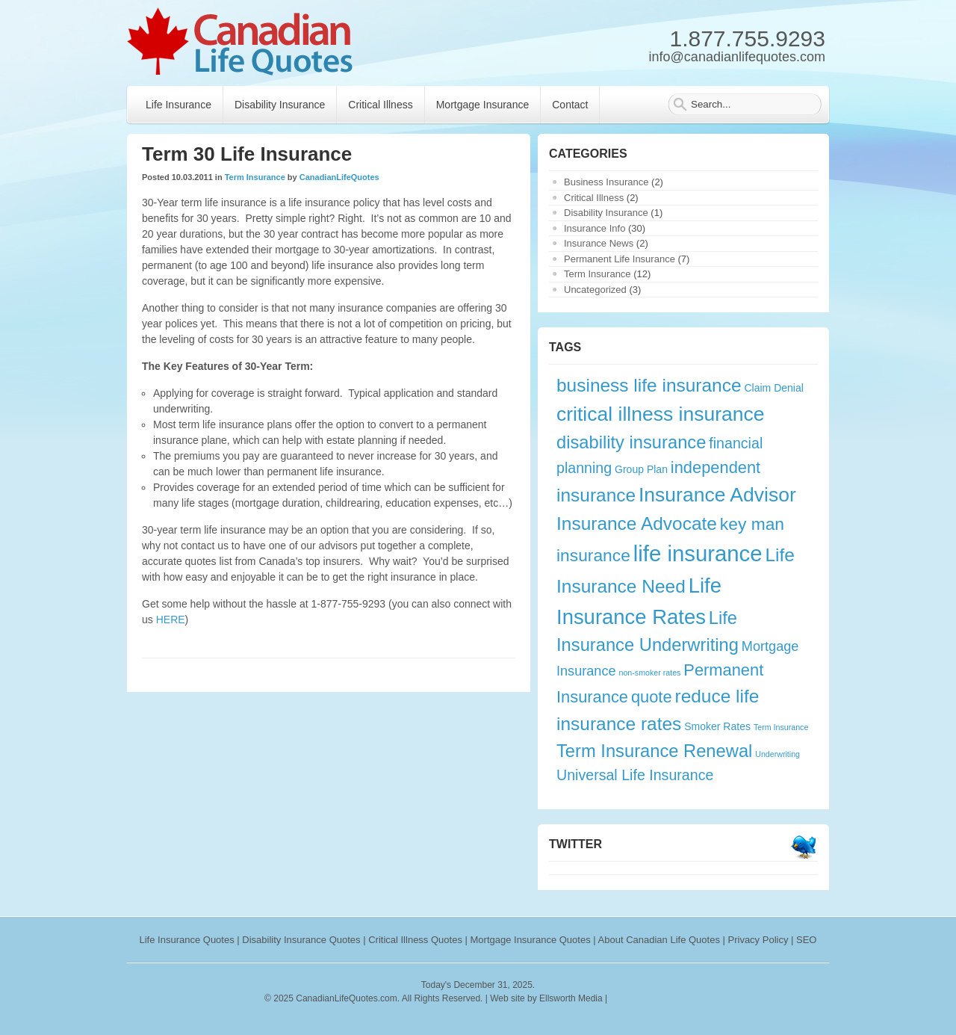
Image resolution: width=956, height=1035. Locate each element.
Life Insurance (178, 105)
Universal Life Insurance (634, 775)
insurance (596, 495)
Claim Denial (773, 388)
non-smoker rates (650, 672)
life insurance (698, 553)
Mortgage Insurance (483, 105)
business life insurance (649, 385)
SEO (806, 939)
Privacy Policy (758, 939)
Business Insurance (606, 182)
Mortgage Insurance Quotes (531, 939)
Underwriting (777, 754)
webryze (675, 998)
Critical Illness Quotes (415, 939)
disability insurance (631, 442)
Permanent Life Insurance (619, 259)
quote (651, 697)
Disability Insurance (280, 105)
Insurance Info (594, 228)
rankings (628, 998)
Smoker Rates (717, 726)
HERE (170, 619)
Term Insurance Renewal (654, 751)
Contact (570, 105)
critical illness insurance (660, 414)
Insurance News (598, 243)
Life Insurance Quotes (187, 939)
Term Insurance (255, 177)
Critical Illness (380, 105)
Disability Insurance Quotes (301, 939)
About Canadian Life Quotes (659, 939)
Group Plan (641, 469)
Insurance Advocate (636, 523)
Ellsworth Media (571, 998)
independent (715, 467)
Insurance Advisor (717, 494)
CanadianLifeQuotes (339, 177)
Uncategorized (595, 289)
